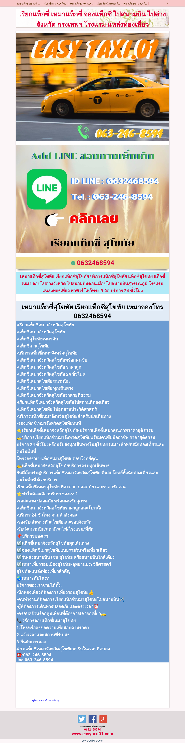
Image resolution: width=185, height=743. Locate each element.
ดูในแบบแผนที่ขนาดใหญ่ (45, 700)
